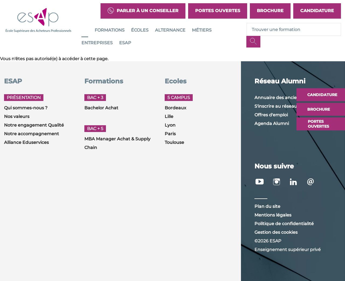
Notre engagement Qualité (34, 125)
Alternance (170, 30)
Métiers (202, 30)
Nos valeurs (16, 116)
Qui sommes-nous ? (25, 107)
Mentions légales (272, 215)
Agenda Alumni (271, 123)
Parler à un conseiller (143, 11)
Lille (169, 116)
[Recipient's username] (294, 29)
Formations (110, 30)
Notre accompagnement (31, 133)
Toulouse (174, 142)
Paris (170, 133)
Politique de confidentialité (284, 223)
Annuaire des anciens (278, 97)
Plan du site (267, 206)
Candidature (317, 10)
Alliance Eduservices (26, 142)
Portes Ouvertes (217, 10)
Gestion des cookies (276, 232)
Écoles (140, 30)
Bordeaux (175, 107)
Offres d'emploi (271, 114)
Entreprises (97, 42)
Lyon (170, 125)
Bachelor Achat (101, 107)
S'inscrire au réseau (275, 106)
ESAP (125, 42)
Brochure (270, 10)
